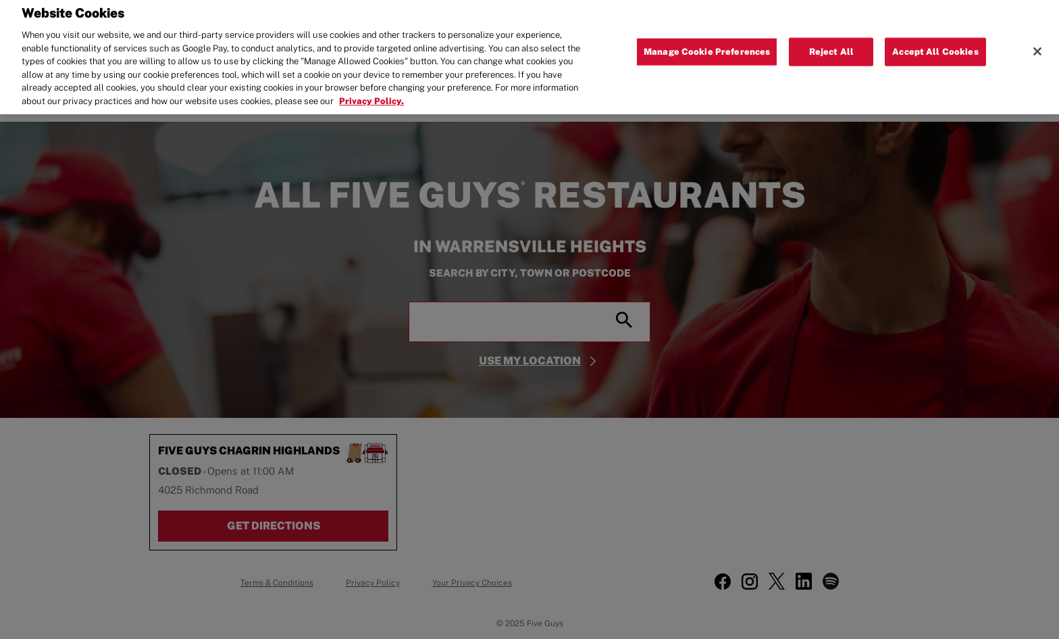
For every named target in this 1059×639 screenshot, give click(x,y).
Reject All (831, 48)
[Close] (1037, 48)
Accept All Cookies (935, 48)
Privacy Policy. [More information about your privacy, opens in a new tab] (371, 97)
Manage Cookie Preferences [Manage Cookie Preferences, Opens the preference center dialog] (707, 48)
